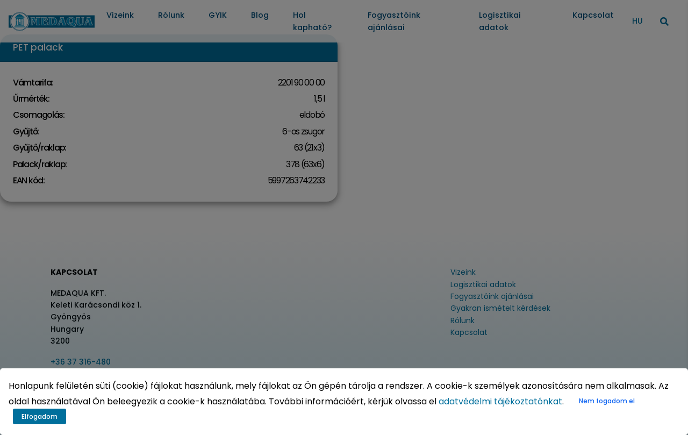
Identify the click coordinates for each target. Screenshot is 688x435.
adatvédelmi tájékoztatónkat (500, 401)
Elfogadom (40, 416)
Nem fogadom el (607, 400)
